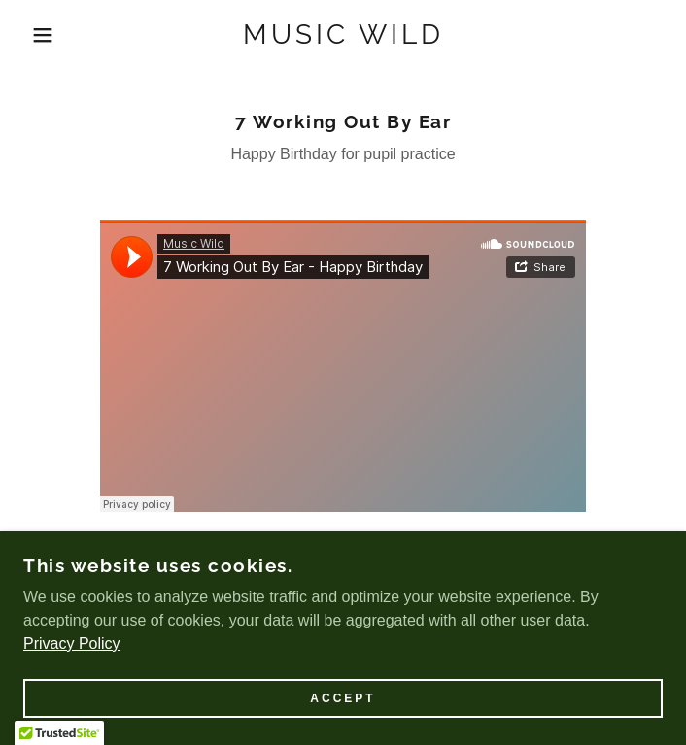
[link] (343, 34)
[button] (44, 35)
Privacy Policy (71, 643)
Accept (342, 698)
